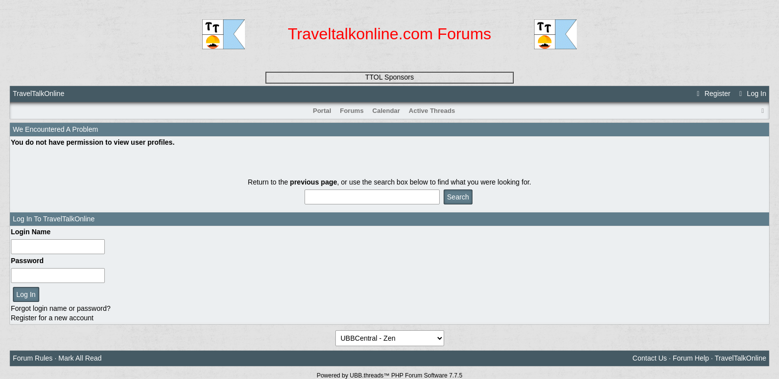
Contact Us (649, 358)
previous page (313, 182)
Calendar (386, 110)
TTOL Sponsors (389, 77)
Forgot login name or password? (61, 308)
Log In (751, 93)
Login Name (31, 232)
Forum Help (691, 358)
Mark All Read (80, 358)
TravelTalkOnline (39, 93)
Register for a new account (52, 318)
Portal (322, 110)
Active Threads (432, 110)
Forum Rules (33, 358)
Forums (352, 110)
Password (27, 261)
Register (712, 93)
